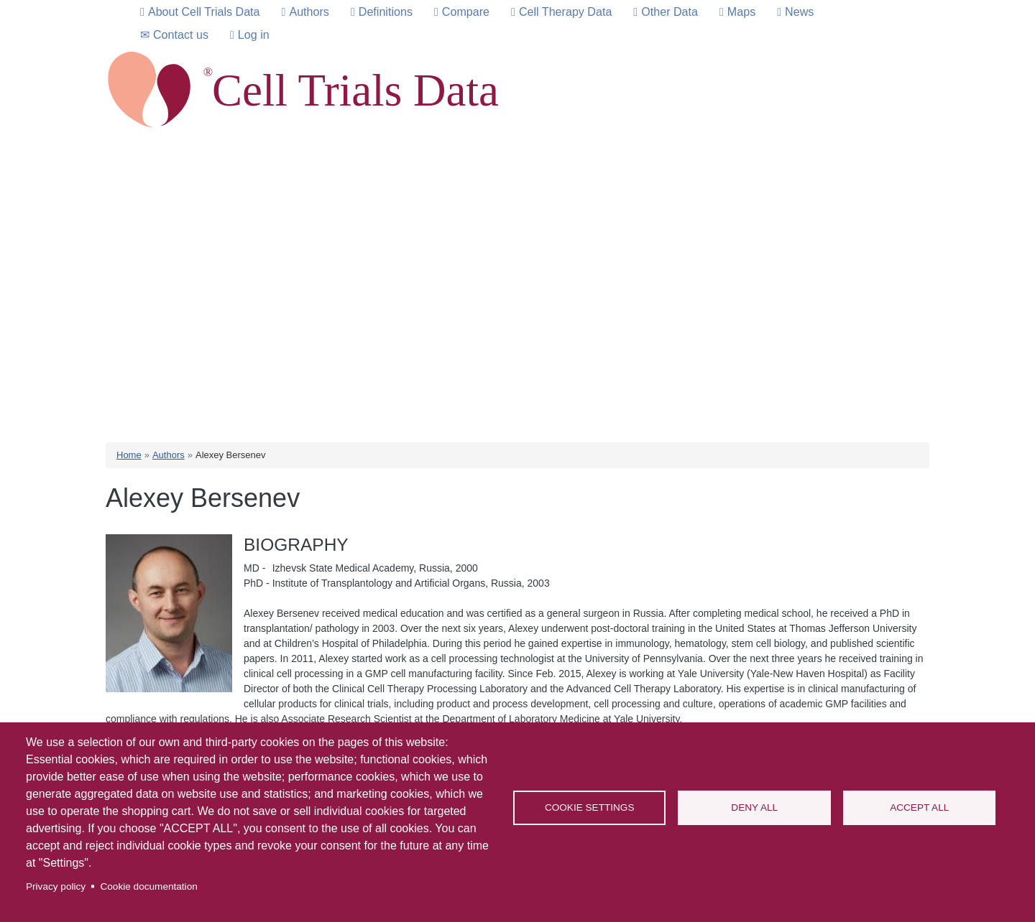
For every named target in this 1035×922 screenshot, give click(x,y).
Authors (308, 11)
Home (129, 455)
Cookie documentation (148, 886)
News (799, 11)
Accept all (919, 807)
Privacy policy (56, 886)
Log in (254, 34)
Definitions (386, 11)
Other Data (669, 11)
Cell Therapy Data (565, 11)
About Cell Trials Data (204, 11)
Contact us (180, 34)
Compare (465, 11)
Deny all (754, 807)
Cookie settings (590, 807)
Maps (741, 11)
